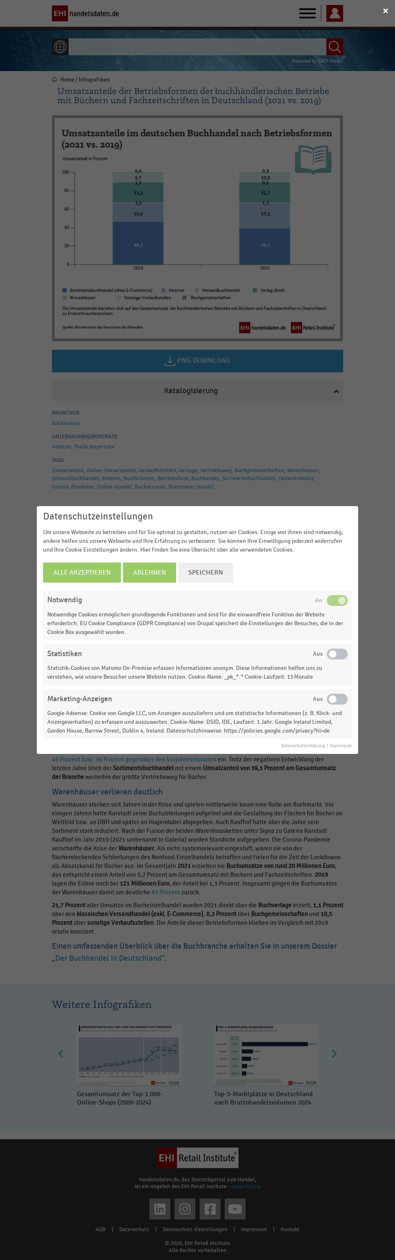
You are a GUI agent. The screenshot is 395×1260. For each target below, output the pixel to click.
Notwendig (64, 600)
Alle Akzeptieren (82, 572)
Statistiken (64, 653)
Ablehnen (149, 572)
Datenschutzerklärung (303, 745)
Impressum (341, 745)
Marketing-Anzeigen (79, 699)
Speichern (205, 572)
